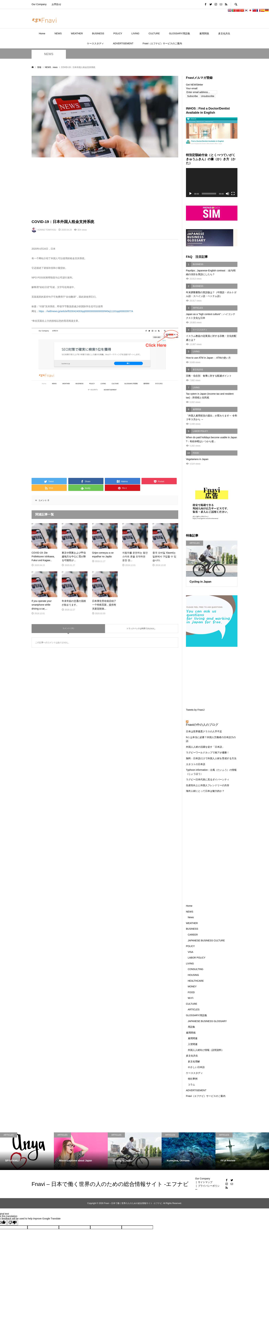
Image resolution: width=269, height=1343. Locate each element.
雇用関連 (192, 1038)
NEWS (58, 33)
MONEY (192, 986)
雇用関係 (204, 33)
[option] (27, 1151)
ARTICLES (194, 1009)
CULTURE (154, 33)
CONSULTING (195, 969)
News (191, 917)
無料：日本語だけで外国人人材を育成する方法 (211, 758)
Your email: (192, 88)
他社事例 (192, 1078)
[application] (211, 182)
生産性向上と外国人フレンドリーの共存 (207, 785)
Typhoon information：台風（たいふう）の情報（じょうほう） (211, 771)
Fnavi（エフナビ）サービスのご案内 (162, 43)
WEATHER (77, 33)
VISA (190, 952)
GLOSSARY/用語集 (179, 33)
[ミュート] (227, 193)
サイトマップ (205, 1182)
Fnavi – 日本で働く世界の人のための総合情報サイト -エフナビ (110, 1184)
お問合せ (56, 4)
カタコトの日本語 (195, 764)
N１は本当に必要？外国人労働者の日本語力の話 (211, 739)
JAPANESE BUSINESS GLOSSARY (207, 1021)
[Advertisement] (105, 188)
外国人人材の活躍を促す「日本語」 (205, 746)
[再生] (190, 193)
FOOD (191, 992)
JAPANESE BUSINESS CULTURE (206, 940)
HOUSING (193, 975)
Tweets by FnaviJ (195, 709)
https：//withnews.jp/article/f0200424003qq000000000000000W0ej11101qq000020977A (86, 311)
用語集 (191, 1026)
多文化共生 (224, 33)
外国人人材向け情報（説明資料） (206, 1050)
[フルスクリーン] (233, 193)
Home (42, 33)
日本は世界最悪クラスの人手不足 (204, 731)
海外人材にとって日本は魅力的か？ (205, 791)
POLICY (117, 33)
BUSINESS (98, 33)
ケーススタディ (95, 43)
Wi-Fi (191, 998)
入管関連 (192, 1044)
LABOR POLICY (197, 957)
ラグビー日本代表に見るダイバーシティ (207, 779)
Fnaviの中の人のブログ (202, 724)
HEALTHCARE (196, 980)
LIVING (135, 33)
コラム (191, 1084)
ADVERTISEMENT (123, 43)
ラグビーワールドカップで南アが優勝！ (207, 752)
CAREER (193, 934)
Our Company (39, 4)
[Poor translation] (12, 1222)
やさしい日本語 (196, 1067)
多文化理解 (194, 1061)
